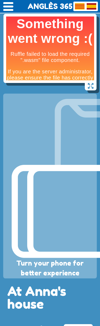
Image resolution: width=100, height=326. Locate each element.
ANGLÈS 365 (50, 6)
